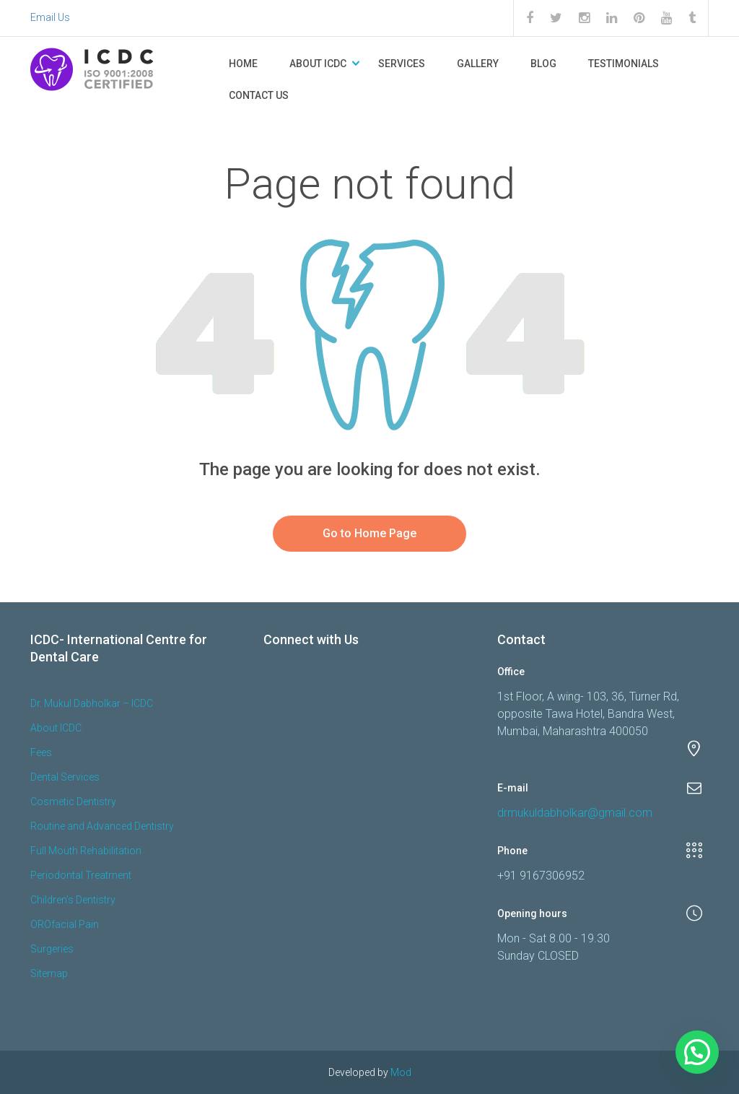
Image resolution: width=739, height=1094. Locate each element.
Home (243, 63)
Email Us (50, 17)
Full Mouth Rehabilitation (85, 850)
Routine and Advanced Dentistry (102, 826)
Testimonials (623, 63)
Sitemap (49, 973)
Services (401, 63)
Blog (543, 63)
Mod (400, 1072)
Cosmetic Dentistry (73, 801)
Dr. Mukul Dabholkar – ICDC (91, 703)
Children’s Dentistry (72, 900)
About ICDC (317, 63)
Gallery (478, 63)
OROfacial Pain (64, 924)
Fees (41, 752)
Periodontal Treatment (80, 875)
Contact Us (259, 95)
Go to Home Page (369, 533)
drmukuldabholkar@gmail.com (574, 813)
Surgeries (52, 949)
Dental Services (65, 777)
